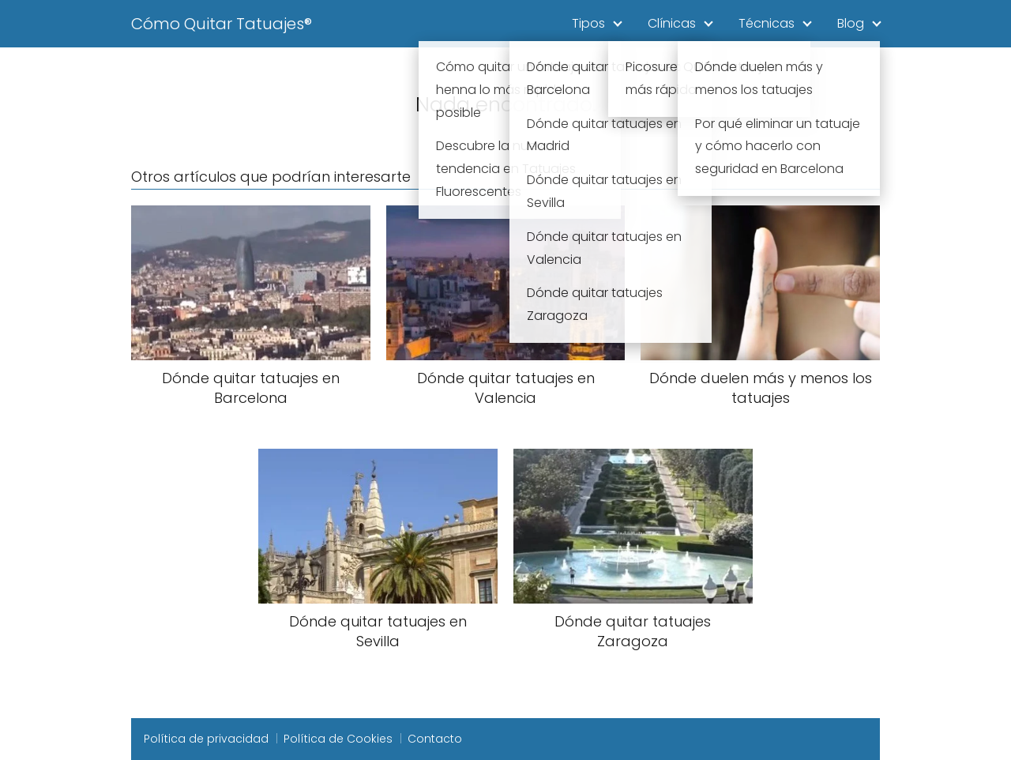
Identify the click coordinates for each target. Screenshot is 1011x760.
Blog (850, 23)
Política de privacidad (206, 739)
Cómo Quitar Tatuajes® (221, 24)
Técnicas (767, 23)
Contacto (435, 739)
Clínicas (672, 23)
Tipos (588, 23)
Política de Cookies (338, 739)
